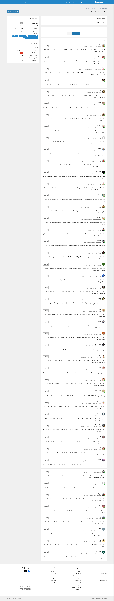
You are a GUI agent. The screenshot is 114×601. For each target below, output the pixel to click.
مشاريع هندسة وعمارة (76, 578)
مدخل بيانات (98, 242)
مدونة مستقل (53, 580)
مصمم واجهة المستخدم (95, 300)
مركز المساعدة (53, 583)
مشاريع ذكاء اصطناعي (76, 576)
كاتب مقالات (97, 81)
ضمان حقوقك (104, 576)
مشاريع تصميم (78, 580)
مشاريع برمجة (78, 573)
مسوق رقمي (97, 46)
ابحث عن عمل (53, 573)
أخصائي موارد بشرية (96, 553)
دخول (69, 34)
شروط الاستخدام (103, 578)
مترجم (99, 115)
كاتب (35, 47)
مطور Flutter (97, 472)
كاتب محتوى (97, 415)
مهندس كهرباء (97, 184)
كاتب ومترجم (97, 334)
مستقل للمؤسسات (52, 571)
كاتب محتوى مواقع (96, 403)
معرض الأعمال (53, 576)
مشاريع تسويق (78, 583)
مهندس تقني (97, 461)
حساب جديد (76, 34)
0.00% (21, 52)
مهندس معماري (97, 58)
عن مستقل (104, 571)
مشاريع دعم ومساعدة (76, 587)
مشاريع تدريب (78, 590)
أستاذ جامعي (97, 484)
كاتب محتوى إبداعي (96, 219)
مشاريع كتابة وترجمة (77, 585)
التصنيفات (79, 592)
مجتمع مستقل (53, 578)
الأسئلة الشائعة (104, 573)
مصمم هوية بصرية (96, 161)
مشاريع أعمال (78, 571)
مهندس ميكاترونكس (96, 104)
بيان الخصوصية (103, 580)
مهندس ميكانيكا (96, 346)
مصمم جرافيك (97, 138)
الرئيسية (105, 9)
